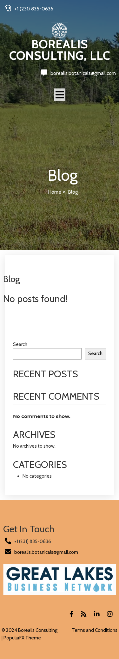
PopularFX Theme (22, 638)
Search (20, 344)
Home (54, 192)
